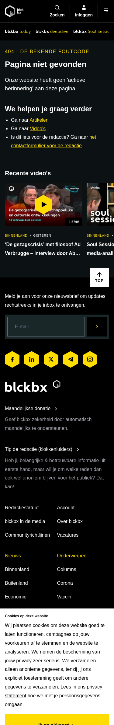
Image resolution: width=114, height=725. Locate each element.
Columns (66, 569)
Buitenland (16, 583)
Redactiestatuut (22, 507)
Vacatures (68, 535)
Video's (38, 128)
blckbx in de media (25, 521)
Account (66, 507)
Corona (65, 583)
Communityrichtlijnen (27, 535)
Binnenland (17, 569)
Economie (15, 596)
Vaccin (64, 596)
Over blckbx (70, 521)
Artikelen (38, 120)
